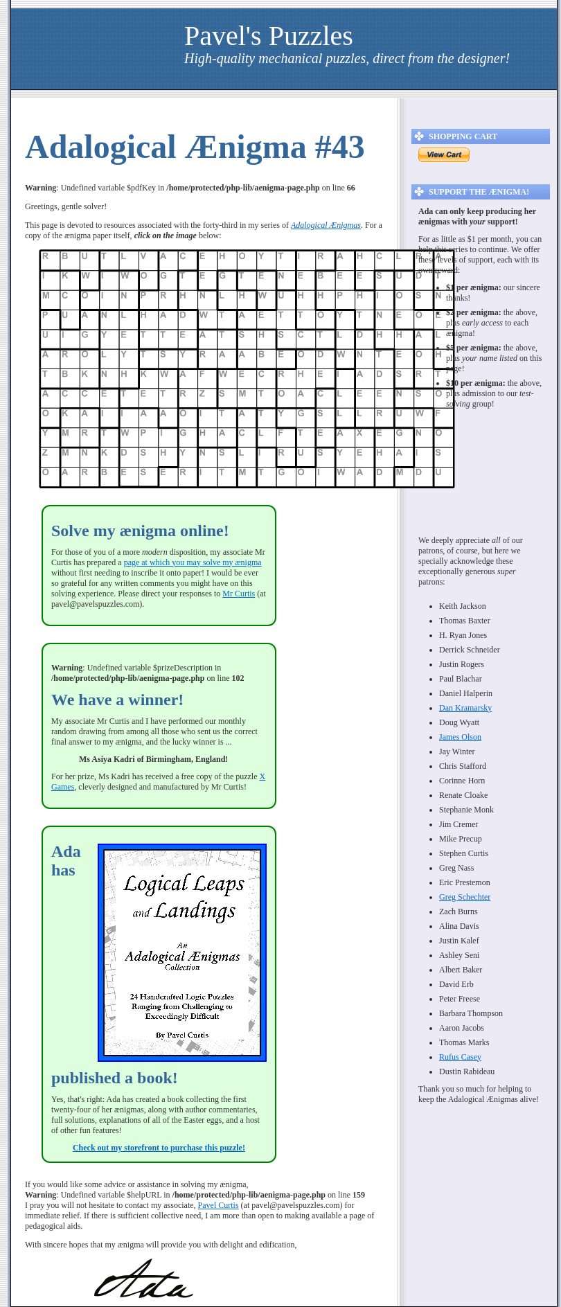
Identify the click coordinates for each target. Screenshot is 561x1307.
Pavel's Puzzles (268, 35)
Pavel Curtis (218, 1205)
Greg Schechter (464, 897)
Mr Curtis (238, 593)
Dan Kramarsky (465, 708)
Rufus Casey (460, 1057)
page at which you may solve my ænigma (193, 562)
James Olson (460, 737)
